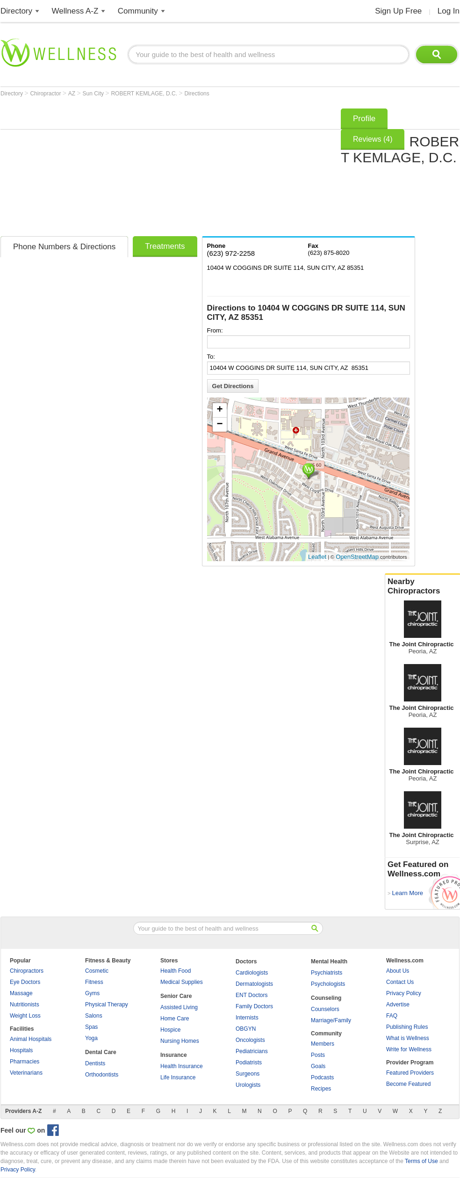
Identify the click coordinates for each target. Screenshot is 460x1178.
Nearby (423, 586)
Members (322, 1044)
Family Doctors (254, 1006)
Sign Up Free (398, 11)
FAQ (391, 1015)
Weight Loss (25, 1015)
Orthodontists (101, 1074)
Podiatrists (249, 1062)
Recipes (321, 1088)
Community (138, 11)
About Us (397, 971)
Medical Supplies (181, 982)
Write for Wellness (408, 1049)
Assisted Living (179, 1007)
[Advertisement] (147, 169)
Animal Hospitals (30, 1039)
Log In (449, 11)
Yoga (91, 1038)
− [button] (219, 425)
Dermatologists (254, 984)
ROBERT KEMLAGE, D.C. (145, 93)
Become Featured (408, 1084)
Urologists (248, 1085)
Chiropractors (26, 971)
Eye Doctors (25, 982)
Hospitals (21, 1050)
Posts (318, 1055)
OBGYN (246, 1029)
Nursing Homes (179, 1041)
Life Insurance (177, 1077)
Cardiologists (252, 972)
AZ (72, 93)
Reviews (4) (372, 139)
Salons (93, 1015)
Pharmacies (24, 1061)
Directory (16, 11)
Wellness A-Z (75, 11)
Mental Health (329, 961)
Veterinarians (26, 1073)
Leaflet (317, 556)
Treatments (165, 246)
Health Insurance (181, 1066)
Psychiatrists (326, 972)
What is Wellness (407, 1038)
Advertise (398, 1004)
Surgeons (247, 1073)
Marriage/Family (331, 1020)
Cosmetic (96, 971)
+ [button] (219, 410)
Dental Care (100, 1052)
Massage (21, 993)
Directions (196, 93)
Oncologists (250, 1040)
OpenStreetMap (357, 556)
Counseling (326, 998)
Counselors (325, 1009)
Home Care (174, 1018)
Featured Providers (410, 1073)
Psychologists (328, 984)
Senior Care (176, 996)
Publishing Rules (407, 1027)
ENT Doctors (251, 995)
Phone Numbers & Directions (64, 246)
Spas (91, 1027)
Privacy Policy (403, 993)
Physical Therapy (106, 1004)
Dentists (95, 1063)
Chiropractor (46, 93)
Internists (247, 1017)
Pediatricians (252, 1051)
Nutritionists (24, 1004)
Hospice (170, 1029)
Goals (318, 1066)
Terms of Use (421, 1161)
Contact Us (400, 982)
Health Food (175, 971)
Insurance (173, 1055)
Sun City (94, 93)
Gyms (92, 993)
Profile (364, 118)
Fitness (94, 982)
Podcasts (322, 1077)
